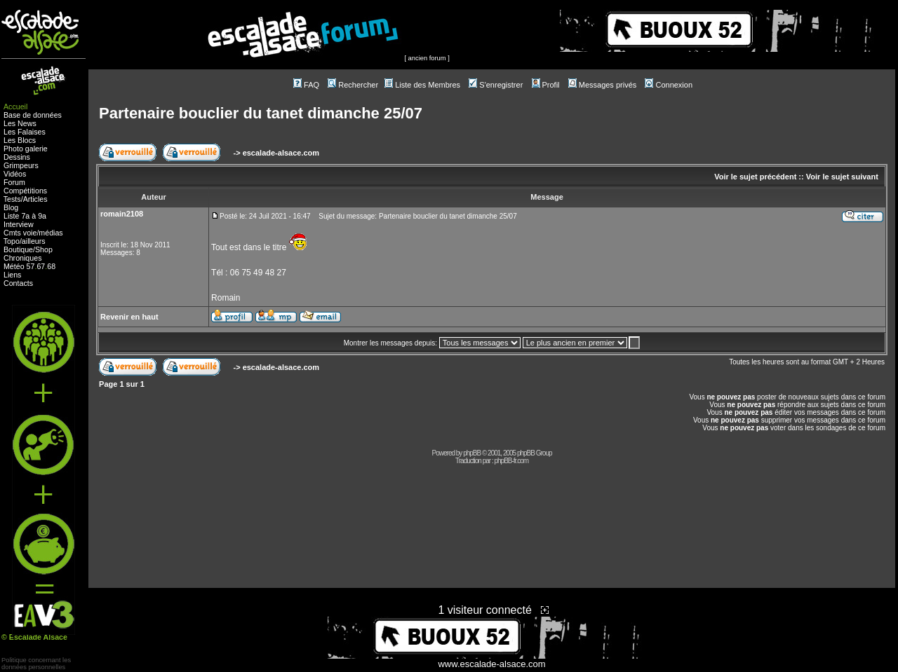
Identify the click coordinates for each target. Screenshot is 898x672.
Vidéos (15, 174)
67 (40, 266)
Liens (12, 274)
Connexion (668, 85)
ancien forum (427, 58)
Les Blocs (20, 140)
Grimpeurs (21, 165)
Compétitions (25, 190)
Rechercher (353, 85)
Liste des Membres (422, 85)
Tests (12, 199)
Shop (44, 249)
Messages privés (602, 85)
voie (30, 232)
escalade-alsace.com (281, 153)
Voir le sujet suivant (842, 176)
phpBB (472, 453)
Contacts (18, 283)
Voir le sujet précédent (755, 176)
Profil (546, 85)
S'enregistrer (496, 85)
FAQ (306, 85)
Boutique (18, 249)
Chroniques (23, 258)
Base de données (33, 115)
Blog (11, 207)
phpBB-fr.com (511, 461)
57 (31, 266)
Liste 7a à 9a (25, 216)
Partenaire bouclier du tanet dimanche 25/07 (260, 113)
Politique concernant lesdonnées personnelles (36, 664)
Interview (19, 224)
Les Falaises (25, 132)
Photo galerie (26, 148)
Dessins (17, 157)
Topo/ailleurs (25, 241)
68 (51, 266)
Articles (35, 199)
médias (50, 232)
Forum (14, 182)
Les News (20, 123)
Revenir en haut (129, 317)
